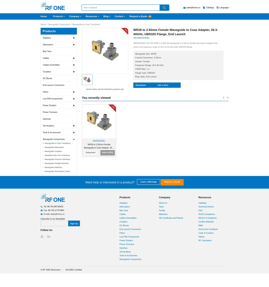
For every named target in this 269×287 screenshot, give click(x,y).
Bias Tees (47, 51)
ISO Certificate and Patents (171, 218)
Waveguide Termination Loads (57, 171)
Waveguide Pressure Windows (57, 159)
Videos (201, 237)
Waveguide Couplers (53, 151)
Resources (91, 16)
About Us (163, 203)
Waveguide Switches (53, 167)
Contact (119, 16)
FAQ (200, 210)
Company (74, 16)
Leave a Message (150, 182)
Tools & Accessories (52, 132)
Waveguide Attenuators (54, 147)
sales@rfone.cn (193, 8)
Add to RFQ (107, 153)
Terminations (48, 126)
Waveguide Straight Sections (57, 163)
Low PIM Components (53, 99)
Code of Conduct (205, 233)
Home (44, 16)
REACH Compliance (207, 218)
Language (224, 8)
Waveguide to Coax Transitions (86, 24)
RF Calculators (205, 240)
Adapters (47, 38)
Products (58, 16)
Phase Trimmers (50, 112)
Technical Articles (206, 207)
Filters (45, 92)
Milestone (163, 214)
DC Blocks (47, 78)
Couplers (47, 72)
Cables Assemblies (51, 65)
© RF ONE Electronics (51, 270)
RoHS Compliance (206, 214)
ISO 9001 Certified (74, 270)
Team (161, 207)
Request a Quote (138, 16)
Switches (47, 119)
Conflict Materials (206, 222)
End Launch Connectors (53, 85)
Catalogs (210, 8)
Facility (162, 210)
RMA (200, 225)
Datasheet (90, 153)
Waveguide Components (59, 24)
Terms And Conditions (208, 229)
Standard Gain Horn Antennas (57, 155)
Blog (106, 16)
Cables (46, 58)
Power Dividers (49, 105)
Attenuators (48, 45)
